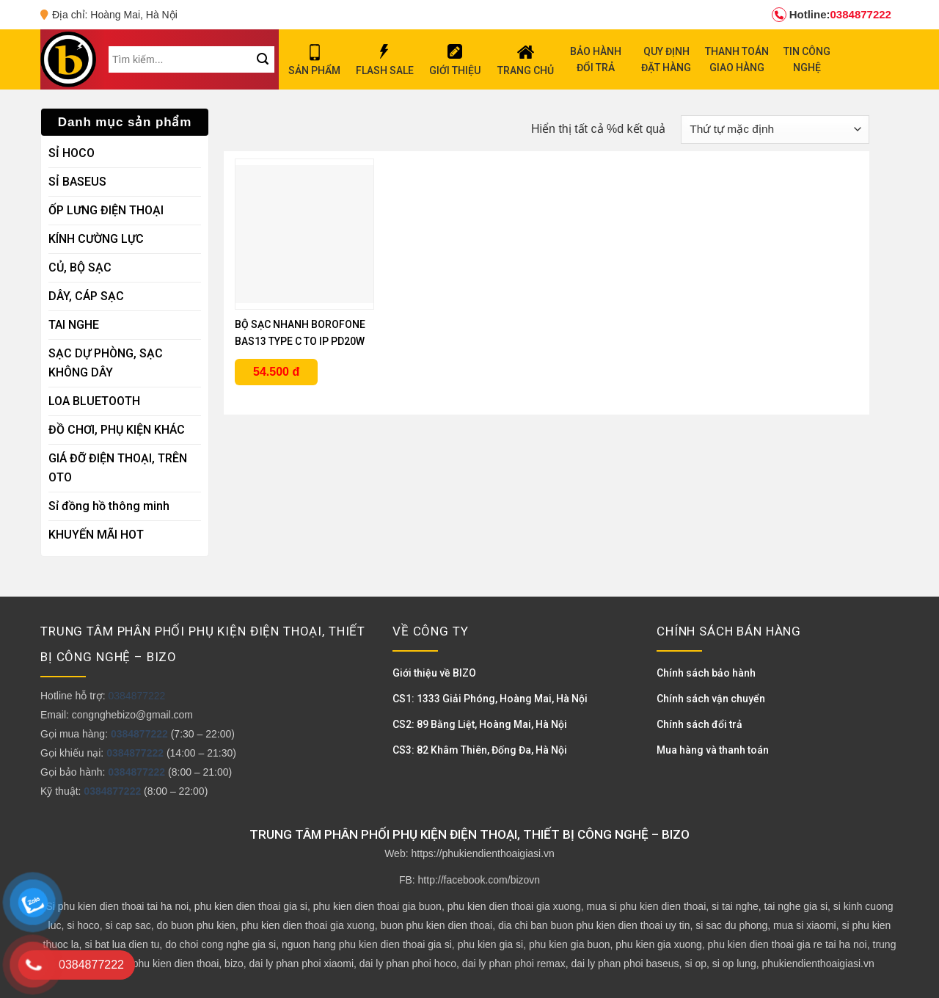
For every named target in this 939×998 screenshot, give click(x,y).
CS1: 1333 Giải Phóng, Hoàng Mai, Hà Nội (490, 698)
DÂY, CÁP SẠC (86, 296)
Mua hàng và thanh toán (713, 750)
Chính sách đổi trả (699, 724)
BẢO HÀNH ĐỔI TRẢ (595, 59)
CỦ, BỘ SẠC (80, 267)
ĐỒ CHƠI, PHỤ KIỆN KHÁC (116, 430)
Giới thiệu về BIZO (434, 673)
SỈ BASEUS (77, 182)
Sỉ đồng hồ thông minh (108, 506)
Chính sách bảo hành (706, 673)
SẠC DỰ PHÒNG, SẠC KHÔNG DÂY (105, 362)
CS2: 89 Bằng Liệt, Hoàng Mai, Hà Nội (479, 724)
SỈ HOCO (71, 153)
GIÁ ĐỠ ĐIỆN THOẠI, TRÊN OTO (117, 467)
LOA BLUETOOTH (94, 401)
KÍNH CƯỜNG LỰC (96, 239)
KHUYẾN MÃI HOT (96, 535)
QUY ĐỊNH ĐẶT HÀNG (666, 59)
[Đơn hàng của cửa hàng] (775, 129)
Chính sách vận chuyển (711, 698)
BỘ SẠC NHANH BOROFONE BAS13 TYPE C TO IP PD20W (300, 332)
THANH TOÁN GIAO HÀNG (737, 59)
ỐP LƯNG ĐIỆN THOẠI (106, 210)
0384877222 (831, 14)
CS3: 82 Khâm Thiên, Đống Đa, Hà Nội (479, 750)
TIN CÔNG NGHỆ (806, 59)
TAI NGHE (73, 325)
